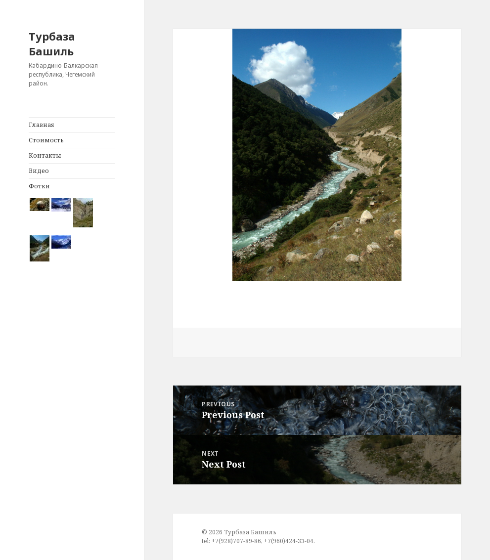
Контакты (45, 155)
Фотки (39, 186)
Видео (39, 171)
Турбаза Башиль (52, 43)
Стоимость (46, 140)
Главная (41, 125)
